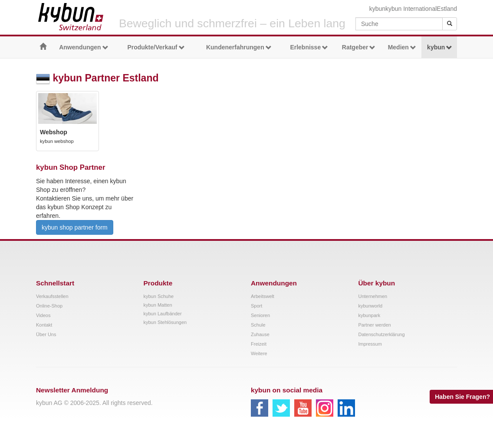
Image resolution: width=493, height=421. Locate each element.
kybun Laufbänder (163, 313)
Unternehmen (373, 296)
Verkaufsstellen (52, 296)
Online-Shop (49, 305)
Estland (447, 8)
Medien (402, 47)
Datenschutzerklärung (381, 334)
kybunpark (369, 315)
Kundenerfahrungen (239, 47)
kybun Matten (158, 305)
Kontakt (44, 324)
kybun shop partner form (75, 227)
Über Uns (46, 334)
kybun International (411, 8)
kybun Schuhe (159, 296)
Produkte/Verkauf (155, 47)
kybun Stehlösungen (165, 322)
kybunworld (370, 305)
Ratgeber (359, 47)
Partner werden (374, 324)
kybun (377, 8)
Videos (43, 315)
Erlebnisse (309, 47)
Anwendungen (83, 47)
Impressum (370, 344)
